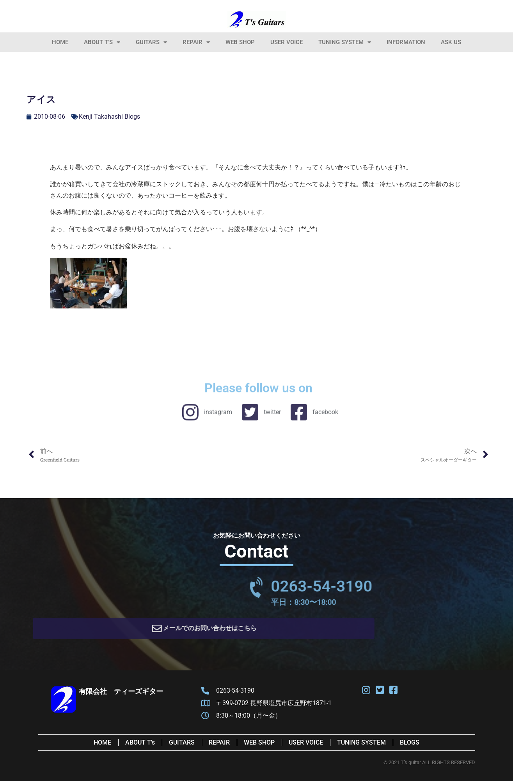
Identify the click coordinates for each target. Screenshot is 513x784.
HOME (60, 42)
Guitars (151, 42)
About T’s (102, 42)
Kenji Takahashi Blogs (109, 116)
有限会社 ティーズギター (121, 694)
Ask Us (451, 42)
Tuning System (344, 42)
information (406, 42)
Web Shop (240, 42)
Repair (196, 42)
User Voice (286, 42)
